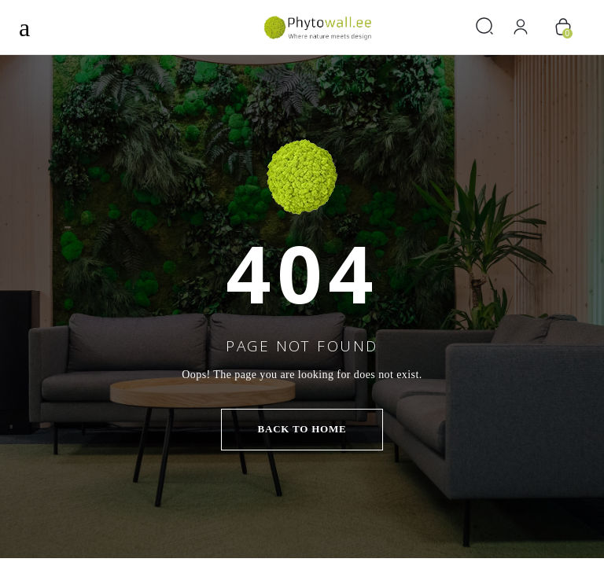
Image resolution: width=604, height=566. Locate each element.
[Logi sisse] (526, 27)
